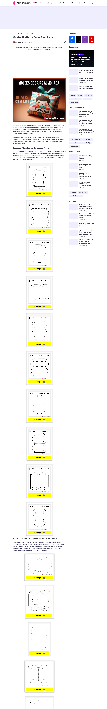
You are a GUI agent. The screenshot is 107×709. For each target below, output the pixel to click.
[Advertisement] (53, 17)
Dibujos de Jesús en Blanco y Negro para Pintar (85, 165)
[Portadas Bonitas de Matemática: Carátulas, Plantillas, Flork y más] (73, 131)
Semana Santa (74, 146)
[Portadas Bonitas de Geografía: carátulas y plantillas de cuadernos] (73, 122)
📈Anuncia (82, 3)
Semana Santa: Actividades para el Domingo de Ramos (85, 174)
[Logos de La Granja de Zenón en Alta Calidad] (73, 72)
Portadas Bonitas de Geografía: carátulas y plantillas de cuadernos (86, 121)
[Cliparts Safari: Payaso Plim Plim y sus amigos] (73, 80)
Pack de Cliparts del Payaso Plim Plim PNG (86, 87)
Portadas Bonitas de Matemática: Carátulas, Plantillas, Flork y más (86, 130)
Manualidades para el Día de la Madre (81, 139)
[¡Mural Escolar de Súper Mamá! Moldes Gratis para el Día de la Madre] (73, 233)
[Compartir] (64, 42)
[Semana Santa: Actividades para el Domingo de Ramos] (73, 175)
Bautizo (73, 95)
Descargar (39, 193)
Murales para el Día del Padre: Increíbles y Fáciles (86, 215)
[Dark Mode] (89, 3)
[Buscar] (92, 3)
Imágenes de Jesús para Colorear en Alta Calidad (86, 156)
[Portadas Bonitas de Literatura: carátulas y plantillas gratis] (73, 113)
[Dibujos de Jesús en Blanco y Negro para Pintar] (73, 166)
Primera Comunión (76, 99)
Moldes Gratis (83, 192)
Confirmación (74, 102)
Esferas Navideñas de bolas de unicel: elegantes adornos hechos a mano (86, 241)
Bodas (80, 95)
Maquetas (73, 192)
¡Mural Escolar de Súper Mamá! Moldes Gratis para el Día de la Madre (86, 232)
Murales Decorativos (76, 196)
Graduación (87, 99)
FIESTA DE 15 (88, 95)
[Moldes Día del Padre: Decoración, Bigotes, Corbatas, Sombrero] (73, 207)
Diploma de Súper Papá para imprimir (86, 224)
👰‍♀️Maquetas (51, 3)
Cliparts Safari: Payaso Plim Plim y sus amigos (86, 79)
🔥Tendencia (63, 3)
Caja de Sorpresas (28, 33)
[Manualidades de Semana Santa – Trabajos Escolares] (73, 184)
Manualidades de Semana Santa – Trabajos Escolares (85, 183)
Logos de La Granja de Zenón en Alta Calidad (86, 71)
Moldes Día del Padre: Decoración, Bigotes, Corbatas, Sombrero (86, 206)
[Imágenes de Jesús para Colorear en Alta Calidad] (73, 157)
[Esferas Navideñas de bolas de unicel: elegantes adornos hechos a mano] (73, 242)
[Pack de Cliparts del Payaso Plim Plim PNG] (73, 88)
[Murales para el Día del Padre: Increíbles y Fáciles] (73, 216)
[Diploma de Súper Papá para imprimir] (73, 225)
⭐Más (73, 3)
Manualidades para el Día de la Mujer (81, 143)
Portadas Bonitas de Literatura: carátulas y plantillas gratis (86, 112)
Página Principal (17, 33)
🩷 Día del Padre (38, 3)
